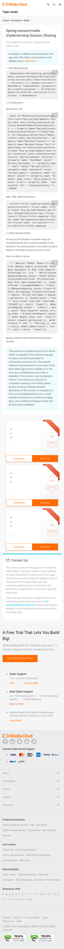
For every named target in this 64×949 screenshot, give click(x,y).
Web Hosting (49, 830)
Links (19, 921)
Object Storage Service (14, 830)
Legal (45, 917)
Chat (12, 683)
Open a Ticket (16, 704)
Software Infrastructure (38, 855)
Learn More (19, 458)
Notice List (8, 921)
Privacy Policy (32, 917)
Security (7, 835)
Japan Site (8, 849)
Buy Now (44, 458)
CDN (32, 825)
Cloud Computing (26, 874)
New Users (25, 860)
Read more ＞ (32, 61)
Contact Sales (31, 683)
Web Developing (24, 879)
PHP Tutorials (52, 879)
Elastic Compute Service (15, 825)
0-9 (30, 899)
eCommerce (34, 830)
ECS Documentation (26, 849)
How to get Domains (13, 855)
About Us (18, 917)
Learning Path (10, 860)
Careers (7, 917)
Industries (43, 874)
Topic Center (9, 874)
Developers (8, 879)
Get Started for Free (20, 658)
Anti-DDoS (41, 825)
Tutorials (39, 879)
